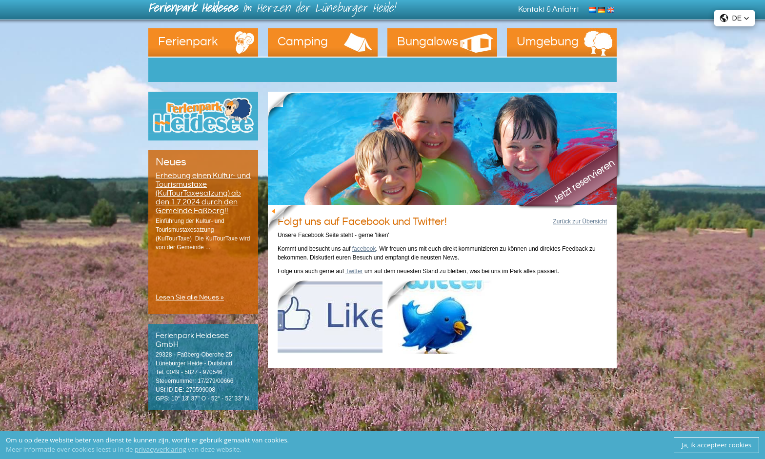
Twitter (353, 271)
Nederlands (593, 9)
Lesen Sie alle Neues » (190, 297)
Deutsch (602, 9)
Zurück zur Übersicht (580, 221)
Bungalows (427, 42)
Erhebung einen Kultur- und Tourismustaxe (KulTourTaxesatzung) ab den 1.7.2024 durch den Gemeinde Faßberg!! (203, 193)
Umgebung (548, 42)
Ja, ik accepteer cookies (716, 444)
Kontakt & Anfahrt (548, 9)
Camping (303, 42)
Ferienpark (188, 42)
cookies (275, 440)
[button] (734, 18)
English (612, 9)
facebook (364, 248)
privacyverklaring (160, 449)
